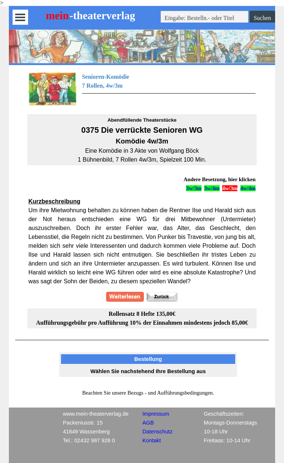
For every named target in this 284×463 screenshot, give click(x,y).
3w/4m (212, 188)
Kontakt (151, 440)
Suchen (262, 18)
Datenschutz (157, 432)
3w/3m (194, 188)
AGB (148, 423)
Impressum (155, 414)
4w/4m (248, 188)
